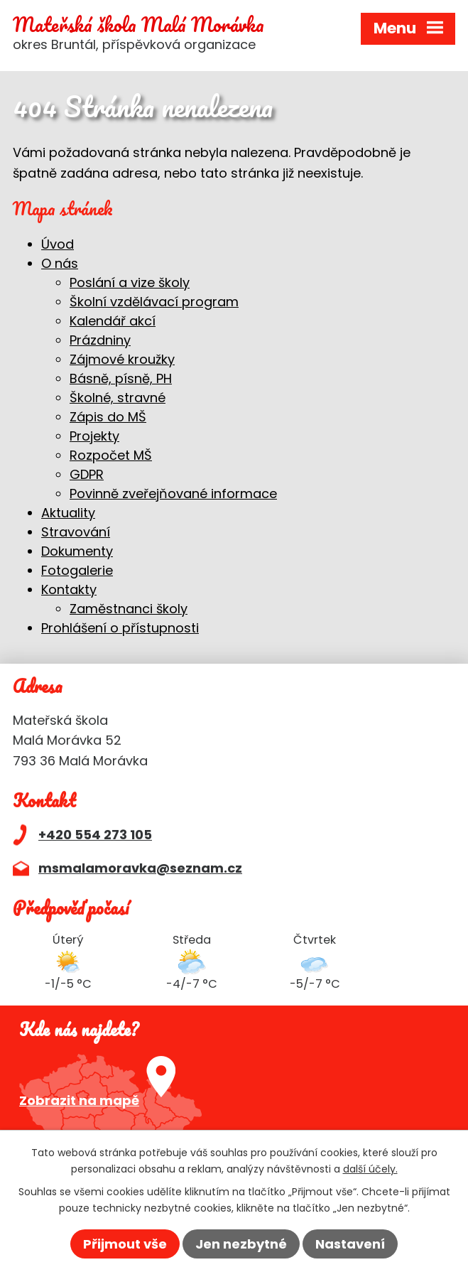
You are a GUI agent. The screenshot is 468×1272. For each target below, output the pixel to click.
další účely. (370, 1168)
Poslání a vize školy (130, 282)
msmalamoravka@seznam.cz (140, 868)
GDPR (87, 474)
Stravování (75, 532)
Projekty (94, 436)
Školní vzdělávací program (154, 302)
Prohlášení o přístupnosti (120, 628)
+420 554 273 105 (95, 834)
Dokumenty (77, 551)
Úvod (57, 244)
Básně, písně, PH (121, 378)
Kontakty (69, 589)
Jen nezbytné (241, 1244)
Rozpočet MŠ (111, 455)
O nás (59, 263)
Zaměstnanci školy (128, 609)
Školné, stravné (117, 397)
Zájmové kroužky (122, 359)
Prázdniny (100, 340)
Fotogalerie (77, 570)
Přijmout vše (125, 1244)
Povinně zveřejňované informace (173, 493)
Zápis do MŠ (108, 417)
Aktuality (68, 513)
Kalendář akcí (113, 321)
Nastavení (350, 1244)
